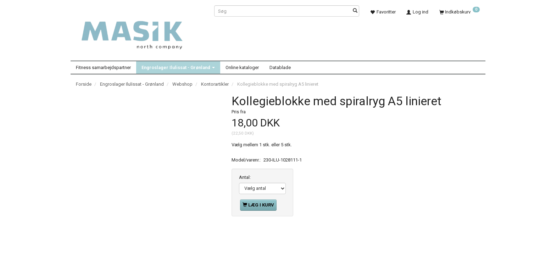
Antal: (245, 177)
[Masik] (140, 31)
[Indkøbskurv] (459, 12)
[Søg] (355, 11)
